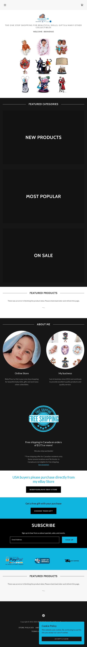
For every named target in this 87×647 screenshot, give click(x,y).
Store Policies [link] (26, 628)
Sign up (69, 540)
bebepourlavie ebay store (43, 489)
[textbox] (34, 540)
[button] (5, 5)
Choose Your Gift (43, 511)
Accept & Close (61, 639)
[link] (82, 5)
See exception (43, 464)
